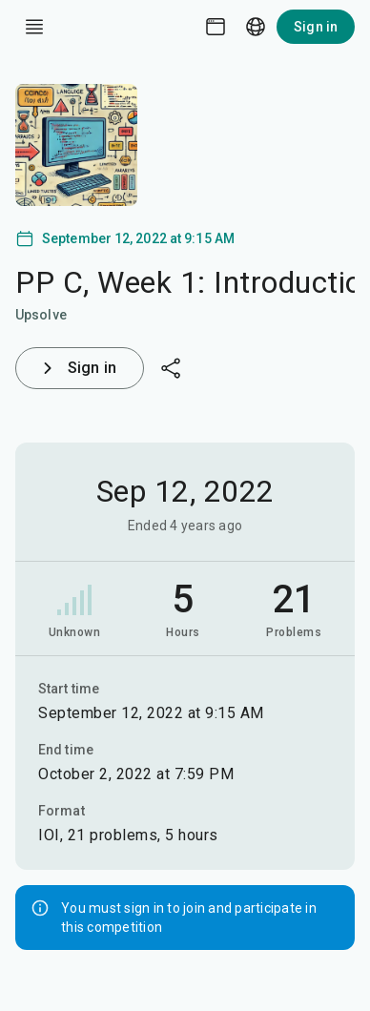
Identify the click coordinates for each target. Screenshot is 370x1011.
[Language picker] (255, 27)
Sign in (316, 26)
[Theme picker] (215, 27)
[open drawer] (34, 27)
